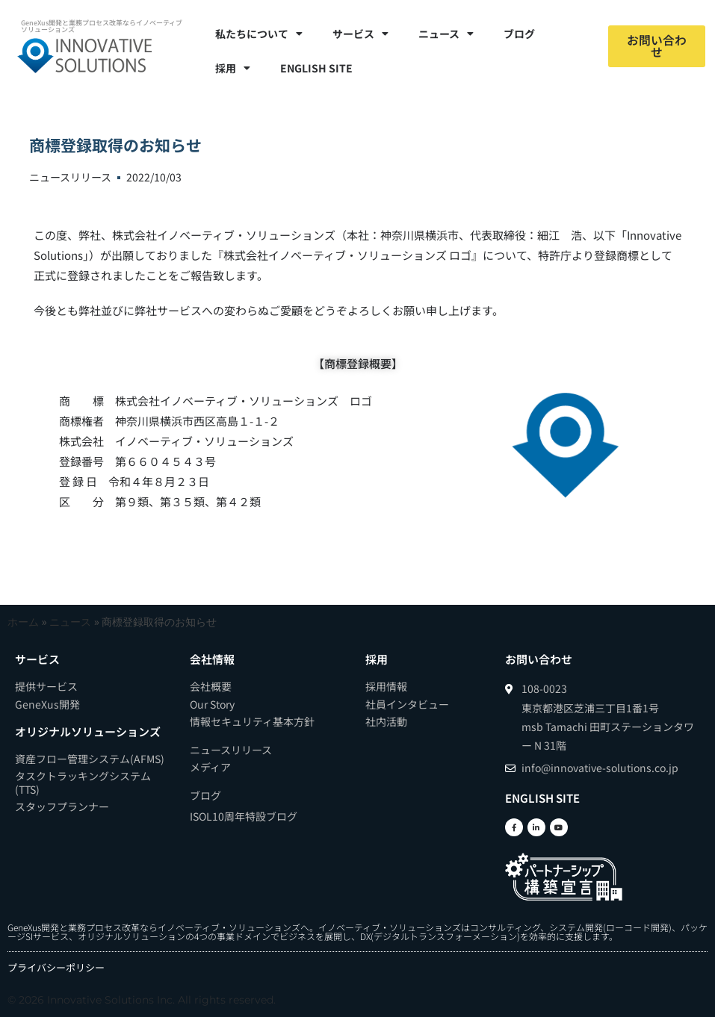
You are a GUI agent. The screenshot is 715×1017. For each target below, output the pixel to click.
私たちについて (259, 33)
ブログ (519, 33)
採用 (232, 68)
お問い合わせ (538, 659)
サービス (360, 33)
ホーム (23, 622)
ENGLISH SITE (316, 67)
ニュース (446, 33)
